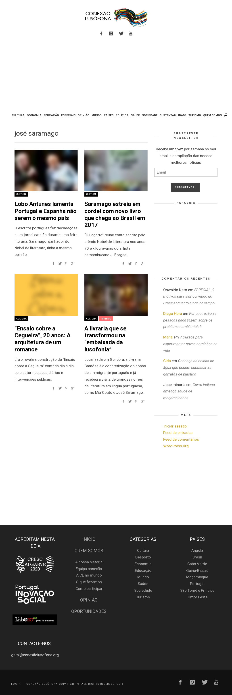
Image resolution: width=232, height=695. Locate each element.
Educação (143, 570)
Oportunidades (89, 611)
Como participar (88, 588)
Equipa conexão (89, 568)
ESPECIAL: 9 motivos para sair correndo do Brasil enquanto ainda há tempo (189, 296)
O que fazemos (89, 582)
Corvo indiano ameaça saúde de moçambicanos (189, 391)
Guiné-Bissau (197, 570)
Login (16, 683)
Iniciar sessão (175, 426)
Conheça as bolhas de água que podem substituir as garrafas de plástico (188, 367)
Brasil (197, 557)
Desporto (143, 557)
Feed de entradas (177, 432)
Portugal (197, 583)
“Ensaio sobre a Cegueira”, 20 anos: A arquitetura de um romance (43, 339)
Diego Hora (172, 313)
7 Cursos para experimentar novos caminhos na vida (190, 344)
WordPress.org (176, 446)
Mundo (143, 577)
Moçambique (197, 577)
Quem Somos (89, 550)
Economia (143, 564)
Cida (167, 361)
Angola (197, 550)
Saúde (143, 583)
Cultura (21, 194)
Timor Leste (197, 597)
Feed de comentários (181, 439)
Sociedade (143, 590)
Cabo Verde (197, 564)
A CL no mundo (89, 575)
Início (88, 539)
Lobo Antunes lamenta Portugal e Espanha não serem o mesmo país (46, 211)
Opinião (89, 600)
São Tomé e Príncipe (197, 590)
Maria (168, 337)
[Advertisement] (116, 75)
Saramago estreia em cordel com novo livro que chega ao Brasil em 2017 (114, 214)
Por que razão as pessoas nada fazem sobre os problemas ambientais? (190, 320)
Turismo (105, 318)
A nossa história (88, 562)
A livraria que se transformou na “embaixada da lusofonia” (105, 339)
